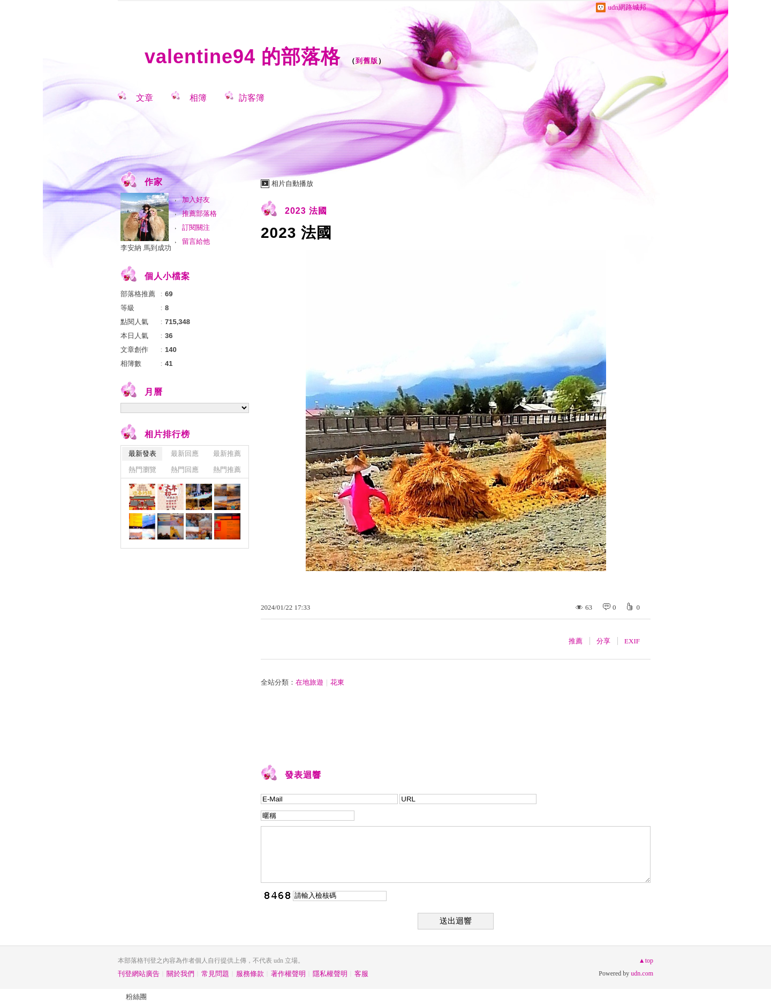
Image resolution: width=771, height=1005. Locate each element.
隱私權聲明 (330, 974)
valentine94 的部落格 (243, 57)
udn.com (642, 973)
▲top (646, 960)
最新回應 (185, 453)
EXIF (632, 641)
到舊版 (367, 61)
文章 (144, 97)
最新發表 (142, 453)
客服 (361, 974)
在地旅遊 (309, 682)
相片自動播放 (292, 183)
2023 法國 (306, 210)
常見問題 (215, 974)
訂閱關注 (196, 227)
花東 (337, 682)
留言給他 (196, 241)
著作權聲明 (288, 974)
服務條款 (250, 974)
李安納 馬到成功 (145, 248)
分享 (603, 641)
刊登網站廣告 (139, 974)
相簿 (198, 97)
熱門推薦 (227, 470)
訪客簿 (251, 97)
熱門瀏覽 (142, 470)
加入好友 (196, 200)
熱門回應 (185, 470)
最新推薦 (227, 453)
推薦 (576, 641)
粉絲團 (136, 997)
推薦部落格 (199, 213)
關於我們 (180, 974)
